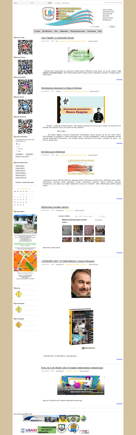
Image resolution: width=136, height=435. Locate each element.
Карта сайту (106, 15)
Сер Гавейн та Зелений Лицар (57, 37)
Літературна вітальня (77, 31)
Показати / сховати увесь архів (25, 182)
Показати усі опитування (22, 156)
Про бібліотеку (47, 31)
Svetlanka (58, 91)
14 (17, 199)
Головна (37, 31)
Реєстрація (58, 3)
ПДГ (67, 210)
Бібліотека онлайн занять (55, 207)
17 (26, 199)
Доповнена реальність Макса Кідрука (61, 88)
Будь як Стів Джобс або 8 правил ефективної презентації (72, 367)
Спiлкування (91, 31)
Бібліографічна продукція (80, 264)
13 (15, 199)
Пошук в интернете (108, 17)
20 (15, 202)
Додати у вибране (107, 9)
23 (23, 202)
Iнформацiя (64, 31)
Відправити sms (107, 19)
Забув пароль (65, 3)
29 (20, 204)
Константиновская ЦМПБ (21, 414)
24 (26, 202)
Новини (84, 41)
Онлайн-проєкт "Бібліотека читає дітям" (71, 41)
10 (26, 196)
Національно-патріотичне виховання (73, 91)
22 (20, 202)
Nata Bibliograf (60, 210)
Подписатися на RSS (108, 11)
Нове (56, 31)
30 (23, 204)
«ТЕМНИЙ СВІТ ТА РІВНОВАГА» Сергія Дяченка (67, 261)
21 (17, 202)
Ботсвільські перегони (53, 151)
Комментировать (93, 41)
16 (23, 199)
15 (20, 199)
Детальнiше (119, 79)
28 (17, 204)
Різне (99, 31)
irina (57, 41)
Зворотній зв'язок (107, 13)
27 (15, 204)
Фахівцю (70, 210)
